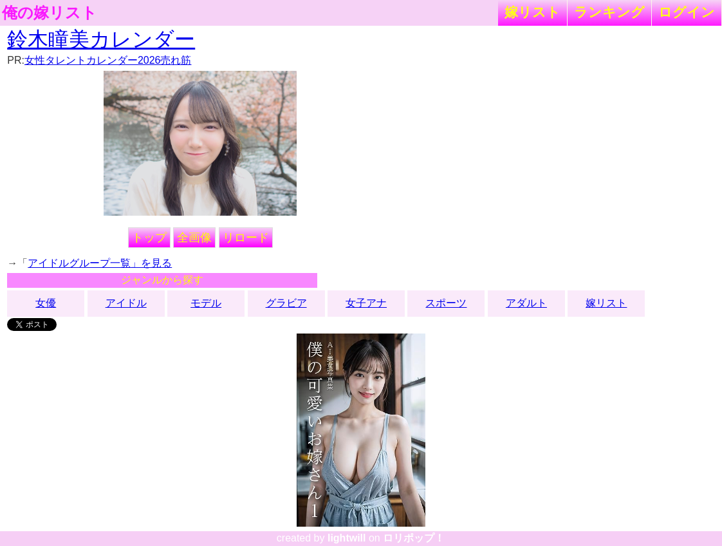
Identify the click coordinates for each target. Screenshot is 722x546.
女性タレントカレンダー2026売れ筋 (108, 60)
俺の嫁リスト (49, 13)
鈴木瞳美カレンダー (101, 39)
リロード (246, 237)
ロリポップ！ (414, 537)
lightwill (347, 537)
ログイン (686, 12)
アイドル (126, 302)
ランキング (609, 12)
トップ (149, 237)
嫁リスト (532, 12)
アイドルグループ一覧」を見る (100, 263)
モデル (205, 302)
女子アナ (366, 302)
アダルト (526, 302)
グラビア (286, 302)
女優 (45, 302)
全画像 (194, 237)
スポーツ (446, 302)
